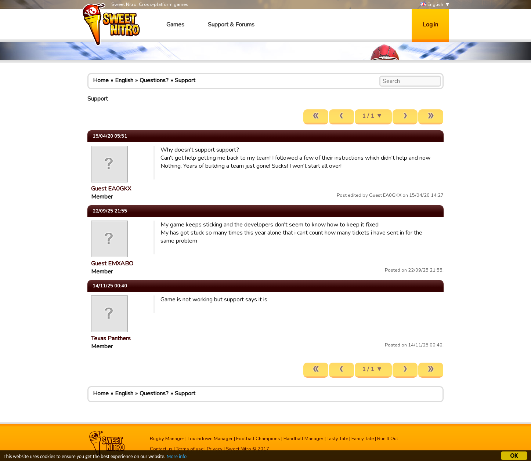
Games (175, 25)
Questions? (154, 80)
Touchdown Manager (210, 438)
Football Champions (258, 438)
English (431, 4)
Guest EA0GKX (111, 189)
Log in (430, 25)
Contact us (161, 449)
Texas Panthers (111, 338)
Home (101, 80)
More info (177, 457)
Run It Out (387, 438)
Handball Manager (303, 438)
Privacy (215, 449)
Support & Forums (231, 25)
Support (185, 80)
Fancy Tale (362, 438)
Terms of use (189, 449)
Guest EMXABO (112, 263)
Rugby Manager (167, 438)
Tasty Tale (337, 438)
